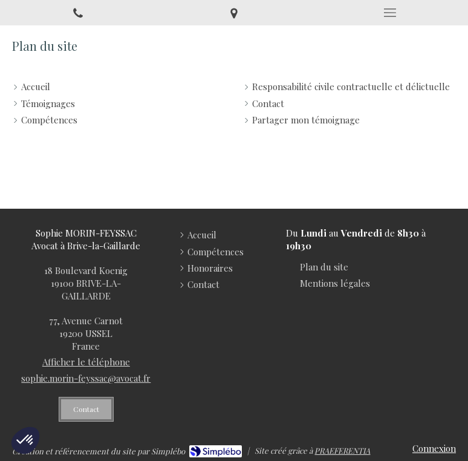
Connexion (434, 448)
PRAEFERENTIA (342, 450)
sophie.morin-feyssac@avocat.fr (86, 378)
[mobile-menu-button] (390, 13)
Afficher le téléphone (86, 362)
